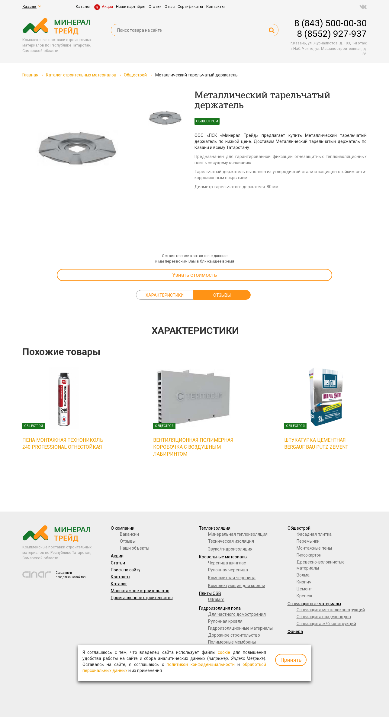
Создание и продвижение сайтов (70, 575)
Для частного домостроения (237, 614)
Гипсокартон (309, 555)
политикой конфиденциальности (201, 664)
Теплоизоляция (214, 528)
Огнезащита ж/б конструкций (326, 623)
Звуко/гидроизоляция (230, 549)
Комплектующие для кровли (236, 585)
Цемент (304, 588)
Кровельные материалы (223, 556)
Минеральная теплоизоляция (238, 534)
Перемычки (308, 541)
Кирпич (304, 582)
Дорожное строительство (234, 635)
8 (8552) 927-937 (332, 33)
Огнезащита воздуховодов (324, 616)
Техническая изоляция (231, 541)
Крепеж (304, 595)
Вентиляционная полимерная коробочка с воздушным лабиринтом (193, 447)
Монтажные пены (314, 548)
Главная (30, 75)
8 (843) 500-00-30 (330, 23)
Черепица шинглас (227, 562)
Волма (303, 575)
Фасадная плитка (314, 534)
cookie (224, 652)
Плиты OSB (210, 593)
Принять (290, 660)
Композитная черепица (232, 577)
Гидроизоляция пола (220, 608)
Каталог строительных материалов (81, 75)
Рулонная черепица (228, 569)
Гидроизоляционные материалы (240, 628)
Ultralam (216, 599)
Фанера (295, 631)
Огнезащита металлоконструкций (331, 609)
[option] (76, 151)
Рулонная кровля (225, 621)
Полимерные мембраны (232, 642)
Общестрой (135, 75)
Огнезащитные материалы (314, 603)
